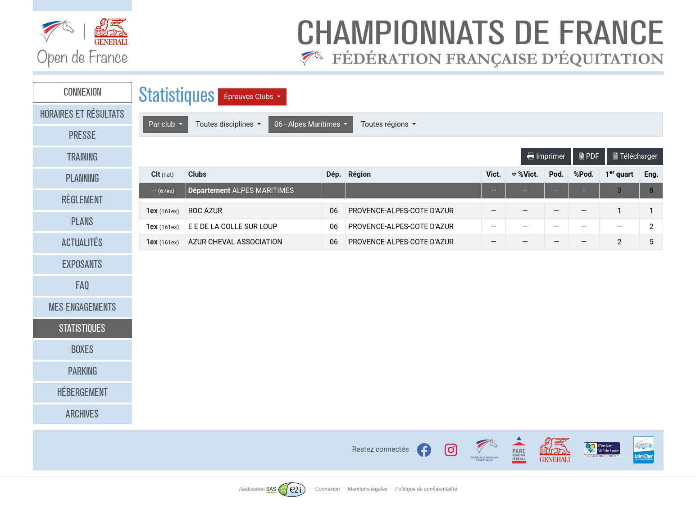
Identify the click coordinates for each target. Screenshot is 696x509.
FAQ (82, 285)
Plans (82, 221)
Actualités (82, 242)
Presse (82, 135)
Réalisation (272, 489)
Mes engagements (82, 307)
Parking (82, 371)
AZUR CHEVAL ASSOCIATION (235, 242)
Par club (163, 124)
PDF (589, 156)
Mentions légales (367, 489)
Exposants (82, 264)
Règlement (82, 199)
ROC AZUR (205, 210)
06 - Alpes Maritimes (308, 124)
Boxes (82, 349)
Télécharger (635, 156)
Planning (82, 178)
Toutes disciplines (225, 124)
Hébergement (82, 392)
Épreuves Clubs (249, 96)
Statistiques (82, 328)
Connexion (82, 92)
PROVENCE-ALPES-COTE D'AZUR (401, 210)
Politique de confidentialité (426, 489)
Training (82, 157)
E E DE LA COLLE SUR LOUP (232, 226)
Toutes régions (385, 124)
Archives (82, 414)
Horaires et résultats (82, 114)
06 (334, 210)
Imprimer (546, 156)
